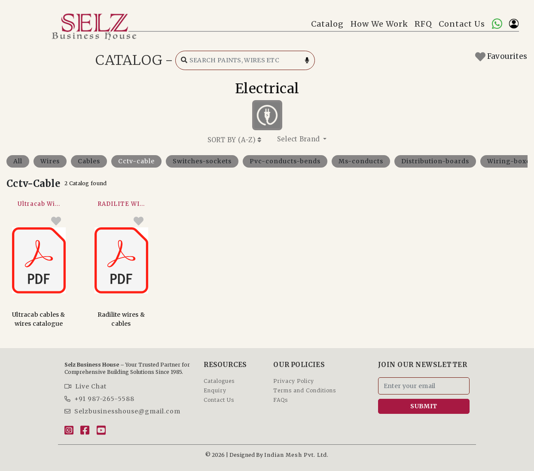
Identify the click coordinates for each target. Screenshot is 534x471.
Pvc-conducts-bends (285, 161)
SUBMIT (423, 406)
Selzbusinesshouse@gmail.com (122, 411)
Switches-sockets (202, 161)
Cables (89, 161)
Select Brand (299, 139)
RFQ (423, 24)
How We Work (379, 24)
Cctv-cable (136, 161)
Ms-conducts (361, 161)
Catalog (327, 24)
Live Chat (85, 386)
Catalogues (219, 381)
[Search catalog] (245, 60)
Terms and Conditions (304, 390)
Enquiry (215, 390)
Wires (50, 161)
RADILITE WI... (121, 204)
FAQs (280, 400)
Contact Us (462, 24)
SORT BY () (234, 140)
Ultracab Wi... (39, 204)
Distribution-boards (435, 161)
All (17, 161)
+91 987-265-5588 (99, 399)
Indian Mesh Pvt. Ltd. (296, 455)
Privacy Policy (293, 381)
